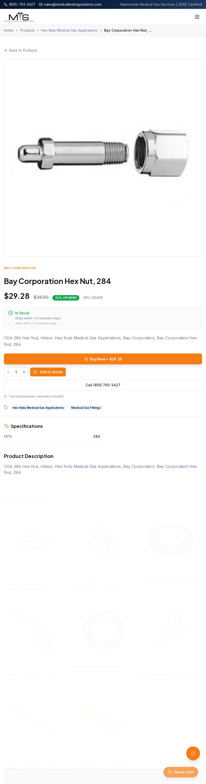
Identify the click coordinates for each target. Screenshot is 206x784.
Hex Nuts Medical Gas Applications (69, 30)
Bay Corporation (20, 268)
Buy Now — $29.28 (103, 359)
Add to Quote (48, 372)
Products (27, 30)
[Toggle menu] (197, 17)
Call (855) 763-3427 (103, 385)
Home (9, 30)
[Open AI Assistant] (193, 753)
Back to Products (20, 50)
